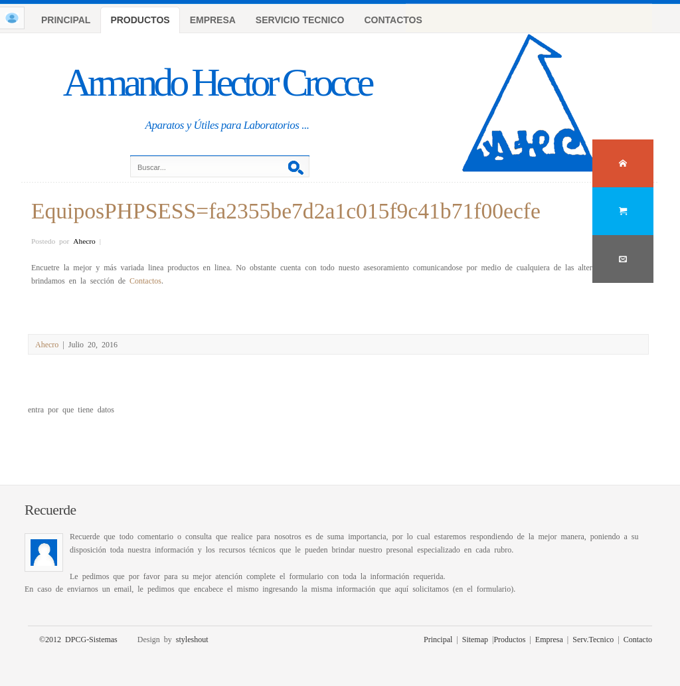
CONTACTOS (393, 20)
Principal (438, 639)
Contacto (638, 639)
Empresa (549, 639)
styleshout (192, 639)
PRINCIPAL (65, 20)
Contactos (145, 280)
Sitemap (475, 639)
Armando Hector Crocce (217, 82)
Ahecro (84, 240)
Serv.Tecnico (593, 639)
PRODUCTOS (139, 20)
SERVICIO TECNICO (300, 20)
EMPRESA (213, 20)
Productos (509, 639)
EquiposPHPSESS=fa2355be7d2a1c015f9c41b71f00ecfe (286, 209)
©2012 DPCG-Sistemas (78, 639)
